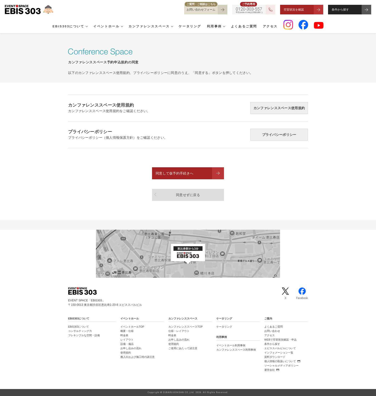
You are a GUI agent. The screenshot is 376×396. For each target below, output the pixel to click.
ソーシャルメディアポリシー (281, 365)
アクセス (270, 26)
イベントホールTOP (132, 326)
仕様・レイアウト (178, 331)
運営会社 (269, 369)
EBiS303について (68, 26)
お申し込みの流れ (130, 348)
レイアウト (127, 339)
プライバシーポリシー (279, 135)
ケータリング (190, 26)
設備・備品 (127, 343)
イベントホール (106, 26)
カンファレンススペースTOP (185, 326)
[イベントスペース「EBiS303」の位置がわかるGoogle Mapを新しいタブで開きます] (188, 254)
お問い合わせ (272, 331)
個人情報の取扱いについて (280, 361)
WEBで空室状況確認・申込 (280, 339)
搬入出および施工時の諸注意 (137, 356)
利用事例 (214, 26)
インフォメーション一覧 (278, 352)
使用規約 (125, 352)
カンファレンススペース (149, 26)
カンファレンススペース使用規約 (279, 108)
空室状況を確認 (294, 9)
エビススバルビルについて (280, 348)
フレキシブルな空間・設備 (84, 335)
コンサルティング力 (80, 331)
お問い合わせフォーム (201, 9)
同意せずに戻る (188, 195)
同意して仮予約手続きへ (174, 173)
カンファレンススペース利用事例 (236, 349)
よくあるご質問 (244, 26)
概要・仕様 (127, 331)
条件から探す (340, 9)
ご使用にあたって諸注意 (182, 348)
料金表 (124, 335)
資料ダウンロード (274, 356)
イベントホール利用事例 (230, 345)
